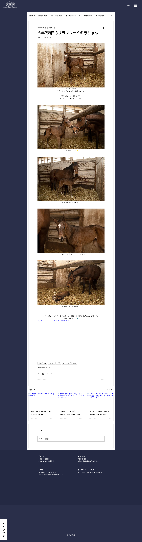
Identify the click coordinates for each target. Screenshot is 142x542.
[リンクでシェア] (52, 374)
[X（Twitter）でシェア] (43, 374)
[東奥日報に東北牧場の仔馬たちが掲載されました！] (42, 400)
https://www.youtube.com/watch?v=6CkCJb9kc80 (53, 321)
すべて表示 (110, 389)
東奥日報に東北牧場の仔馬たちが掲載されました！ (41, 413)
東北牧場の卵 (100, 15)
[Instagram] (3, 529)
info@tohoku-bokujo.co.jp (47, 472)
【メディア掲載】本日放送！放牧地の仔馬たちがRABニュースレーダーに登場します (100, 413)
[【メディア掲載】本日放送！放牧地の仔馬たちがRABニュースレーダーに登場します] (100, 400)
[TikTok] (3, 535)
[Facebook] (3, 523)
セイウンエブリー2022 (69, 363)
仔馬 (58, 363)
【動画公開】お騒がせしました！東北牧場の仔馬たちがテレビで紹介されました (70, 413)
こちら (62, 474)
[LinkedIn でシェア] (47, 374)
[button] (132, 5)
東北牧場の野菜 (87, 15)
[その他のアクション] (103, 28)
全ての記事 (31, 15)
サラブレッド (42, 363)
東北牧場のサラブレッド (73, 15)
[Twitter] (3, 526)
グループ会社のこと (56, 15)
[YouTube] (3, 532)
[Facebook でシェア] (38, 374)
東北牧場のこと (42, 15)
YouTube (51, 363)
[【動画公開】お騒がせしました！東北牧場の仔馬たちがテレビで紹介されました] (71, 400)
